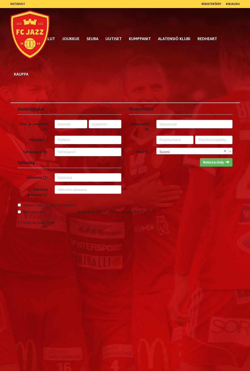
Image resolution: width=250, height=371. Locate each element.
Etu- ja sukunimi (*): (34, 126)
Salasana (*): (37, 177)
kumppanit (140, 38)
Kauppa (21, 74)
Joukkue (70, 38)
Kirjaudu (233, 4)
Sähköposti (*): (35, 152)
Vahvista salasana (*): (37, 192)
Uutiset (113, 38)
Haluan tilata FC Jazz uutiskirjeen (49, 205)
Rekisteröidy (211, 4)
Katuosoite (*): (140, 126)
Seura (92, 38)
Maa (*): (142, 152)
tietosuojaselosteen (60, 212)
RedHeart (207, 38)
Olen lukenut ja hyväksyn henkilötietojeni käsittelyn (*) (83, 212)
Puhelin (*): (38, 140)
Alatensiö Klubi (174, 38)
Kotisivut (17, 4)
